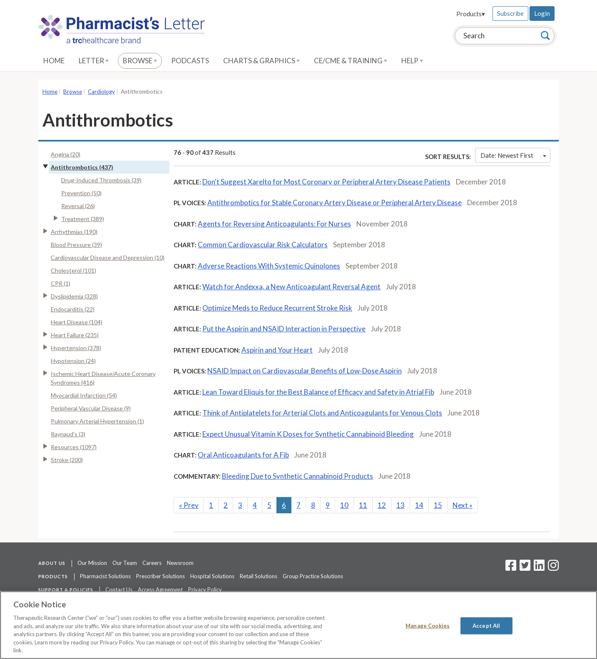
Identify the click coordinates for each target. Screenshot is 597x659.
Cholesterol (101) (73, 270)
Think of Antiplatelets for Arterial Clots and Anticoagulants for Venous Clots (322, 412)
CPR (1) (60, 283)
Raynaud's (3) (68, 434)
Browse (140, 60)
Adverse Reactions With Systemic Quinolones (269, 265)
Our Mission (92, 563)
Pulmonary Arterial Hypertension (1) (97, 421)
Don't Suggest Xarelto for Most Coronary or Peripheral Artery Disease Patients (326, 181)
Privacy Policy (205, 589)
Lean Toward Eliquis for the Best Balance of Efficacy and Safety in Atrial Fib (318, 392)
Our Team (124, 563)
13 (400, 505)
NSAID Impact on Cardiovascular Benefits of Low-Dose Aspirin (304, 370)
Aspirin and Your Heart (277, 350)
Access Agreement (160, 589)
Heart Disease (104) (76, 322)
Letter (94, 60)
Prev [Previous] (189, 505)
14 (419, 505)
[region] (298, 625)
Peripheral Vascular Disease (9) (91, 408)
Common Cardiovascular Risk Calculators (263, 244)
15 (438, 505)
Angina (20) (65, 154)
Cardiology (101, 91)
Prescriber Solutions (160, 576)
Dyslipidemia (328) (74, 296)
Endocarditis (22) (73, 309)
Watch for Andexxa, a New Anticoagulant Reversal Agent (291, 286)
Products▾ (470, 13)
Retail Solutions (258, 576)
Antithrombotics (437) (82, 167)
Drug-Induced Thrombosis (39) (101, 180)
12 (382, 505)
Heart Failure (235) (75, 334)
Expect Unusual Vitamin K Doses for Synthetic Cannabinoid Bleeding (308, 434)
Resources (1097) (74, 446)
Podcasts (190, 60)
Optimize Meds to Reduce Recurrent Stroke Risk (277, 307)
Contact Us (118, 589)
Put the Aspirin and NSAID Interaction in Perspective (284, 328)
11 (363, 505)
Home (54, 60)
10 (344, 505)
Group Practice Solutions (313, 576)
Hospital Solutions (212, 576)
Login (542, 13)
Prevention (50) (81, 192)
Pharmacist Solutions (105, 576)
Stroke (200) (67, 459)
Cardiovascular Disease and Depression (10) (107, 257)
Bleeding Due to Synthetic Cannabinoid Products (297, 476)
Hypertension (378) (76, 347)
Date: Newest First (513, 155)
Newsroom (180, 563)
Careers (152, 563)
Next (463, 505)
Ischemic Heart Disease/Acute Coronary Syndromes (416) (103, 378)
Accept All (486, 625)
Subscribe (510, 13)
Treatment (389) (82, 218)
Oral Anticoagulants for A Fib (243, 454)
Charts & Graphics (261, 60)
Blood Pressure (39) (76, 244)
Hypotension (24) (73, 360)
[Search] (545, 35)
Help (412, 60)
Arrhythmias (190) (74, 231)
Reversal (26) (78, 205)
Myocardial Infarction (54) (84, 395)
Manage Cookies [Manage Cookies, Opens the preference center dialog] (427, 625)
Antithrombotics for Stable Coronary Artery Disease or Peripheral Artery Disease (334, 202)
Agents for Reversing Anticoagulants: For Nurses (274, 223)
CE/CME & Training (350, 60)
